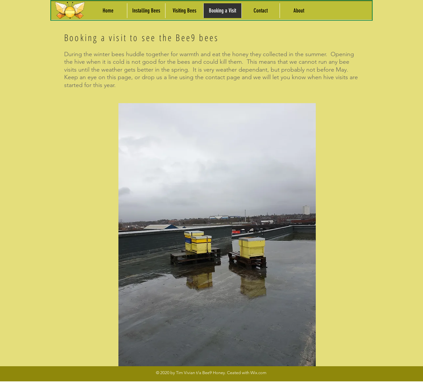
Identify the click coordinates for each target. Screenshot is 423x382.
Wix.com (258, 372)
